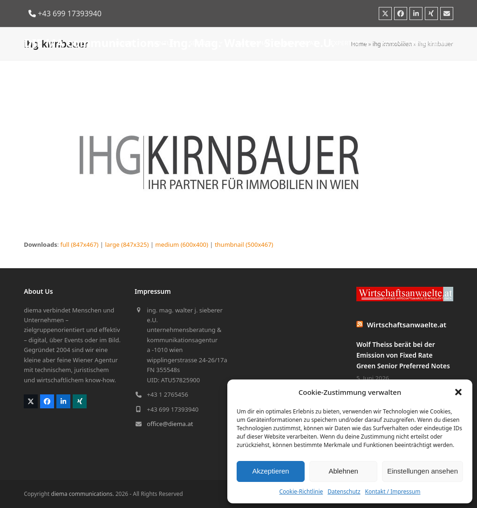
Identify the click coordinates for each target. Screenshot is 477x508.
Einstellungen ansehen (422, 471)
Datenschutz (343, 491)
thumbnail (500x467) (244, 244)
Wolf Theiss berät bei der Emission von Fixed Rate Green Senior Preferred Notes (403, 355)
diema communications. (82, 494)
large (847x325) (127, 244)
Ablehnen (343, 471)
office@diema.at (170, 424)
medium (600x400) (181, 244)
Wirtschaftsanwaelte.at (407, 324)
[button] (458, 392)
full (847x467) (80, 244)
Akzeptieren (270, 471)
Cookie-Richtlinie (301, 491)
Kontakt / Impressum (393, 491)
